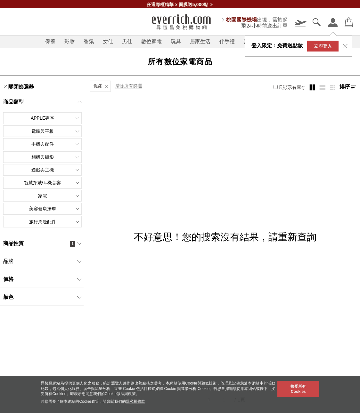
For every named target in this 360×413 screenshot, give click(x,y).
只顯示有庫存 (290, 87)
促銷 (98, 85)
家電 (59, 195)
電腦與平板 (55, 131)
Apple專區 (55, 118)
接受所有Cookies (298, 389)
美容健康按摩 (54, 208)
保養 (50, 41)
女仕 (108, 41)
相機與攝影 (55, 157)
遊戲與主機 (55, 169)
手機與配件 (55, 143)
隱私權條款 (135, 401)
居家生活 (200, 41)
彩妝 (69, 41)
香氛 (89, 41)
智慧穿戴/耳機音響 (52, 182)
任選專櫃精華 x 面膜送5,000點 (180, 4)
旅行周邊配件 (54, 221)
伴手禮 (227, 41)
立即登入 (323, 46)
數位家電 (151, 41)
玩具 (176, 41)
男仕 (127, 41)
